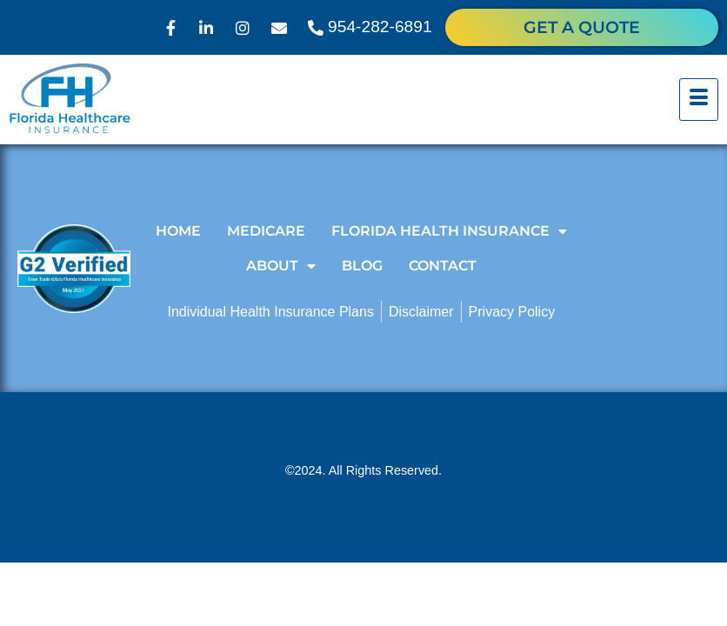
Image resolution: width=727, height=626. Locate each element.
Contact (443, 265)
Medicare (266, 231)
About (281, 266)
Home (178, 231)
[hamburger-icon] (698, 100)
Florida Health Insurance (449, 231)
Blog (362, 265)
